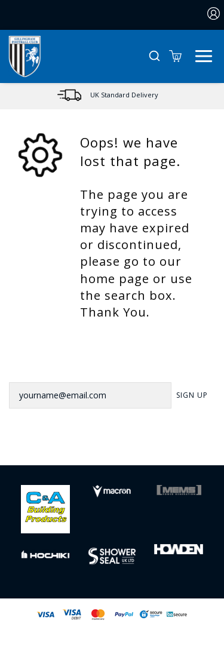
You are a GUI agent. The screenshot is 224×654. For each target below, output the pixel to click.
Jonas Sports (172, 634)
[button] (154, 56)
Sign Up (192, 395)
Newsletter (37, 366)
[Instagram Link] (127, 447)
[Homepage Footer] (45, 508)
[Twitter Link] (96, 447)
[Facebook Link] (66, 447)
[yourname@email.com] (90, 395)
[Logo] (25, 55)
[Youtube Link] (158, 447)
